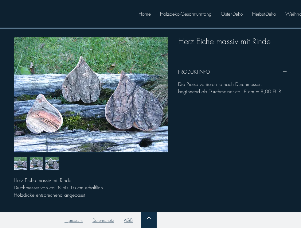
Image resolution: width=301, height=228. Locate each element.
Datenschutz (103, 220)
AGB (128, 220)
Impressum (73, 220)
